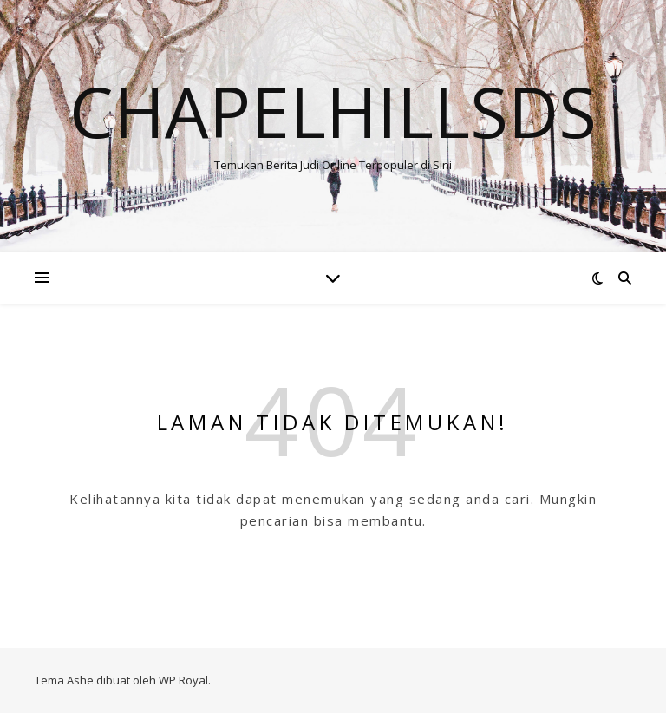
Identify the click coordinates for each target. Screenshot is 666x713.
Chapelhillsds (333, 111)
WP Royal (183, 680)
